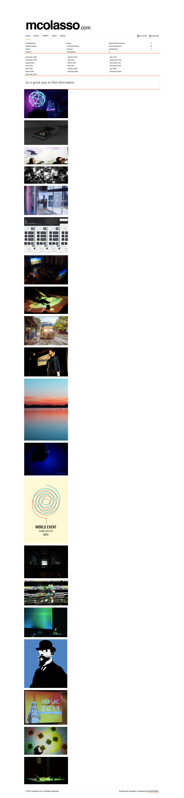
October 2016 (72, 57)
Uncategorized (47, 43)
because (47, 51)
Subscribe (155, 36)
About (54, 36)
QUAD (36, 36)
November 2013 (31, 60)
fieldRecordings (47, 46)
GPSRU (45, 36)
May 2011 (71, 66)
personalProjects (131, 46)
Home (28, 36)
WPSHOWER (153, 791)
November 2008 (115, 71)
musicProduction (89, 46)
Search (63, 36)
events (47, 49)
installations (89, 51)
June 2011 (29, 66)
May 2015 (113, 57)
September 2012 (115, 60)
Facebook (143, 36)
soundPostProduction (131, 43)
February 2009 (73, 71)
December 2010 (115, 66)
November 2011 (115, 63)
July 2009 (113, 68)
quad (89, 43)
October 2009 (72, 68)
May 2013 (71, 60)
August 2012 (30, 63)
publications (131, 49)
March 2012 (72, 63)
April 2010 (29, 68)
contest (89, 49)
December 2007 (31, 74)
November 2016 (31, 57)
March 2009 (30, 71)
